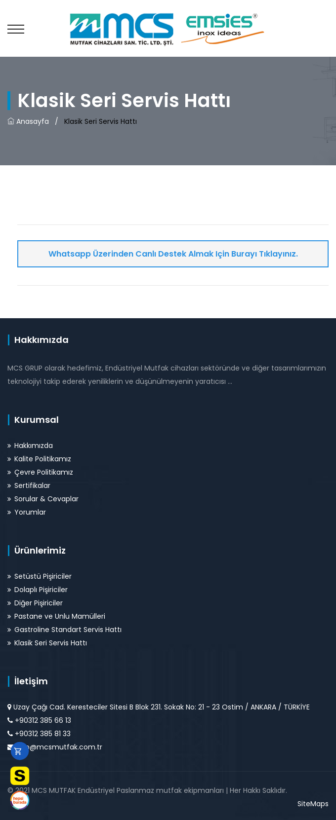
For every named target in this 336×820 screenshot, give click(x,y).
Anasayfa (28, 121)
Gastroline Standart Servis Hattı (68, 629)
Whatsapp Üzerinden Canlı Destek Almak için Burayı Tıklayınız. (173, 254)
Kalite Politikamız (42, 459)
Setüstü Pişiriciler (43, 576)
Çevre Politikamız (43, 472)
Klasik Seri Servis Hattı (50, 643)
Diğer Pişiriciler (38, 603)
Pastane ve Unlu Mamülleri (59, 616)
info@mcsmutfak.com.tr (59, 747)
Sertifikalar (32, 485)
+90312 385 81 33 (43, 734)
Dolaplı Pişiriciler (41, 590)
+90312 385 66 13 (43, 720)
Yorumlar (30, 512)
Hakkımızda (33, 445)
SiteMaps (313, 804)
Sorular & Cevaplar (46, 499)
